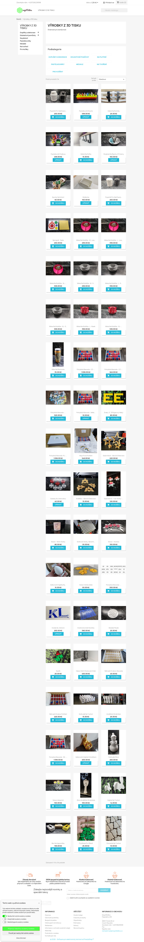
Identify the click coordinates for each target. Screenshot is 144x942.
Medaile (23, 44)
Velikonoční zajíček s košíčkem (86, 757)
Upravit (85, 117)
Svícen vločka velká (85, 585)
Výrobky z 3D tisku (46, 10)
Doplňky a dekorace (27, 33)
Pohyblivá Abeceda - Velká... (85, 412)
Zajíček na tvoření (113, 800)
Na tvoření (24, 46)
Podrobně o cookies (52, 933)
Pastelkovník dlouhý (86, 111)
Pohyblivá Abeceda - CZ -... (86, 369)
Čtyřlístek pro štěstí (86, 843)
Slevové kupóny (79, 928)
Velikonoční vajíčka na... (58, 585)
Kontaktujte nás (50, 936)
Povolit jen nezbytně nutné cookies (21, 933)
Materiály (48, 931)
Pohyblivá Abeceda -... (58, 412)
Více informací (21, 938)
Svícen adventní (58, 800)
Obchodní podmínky (52, 918)
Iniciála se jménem (58, 628)
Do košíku (58, 117)
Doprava (48, 915)
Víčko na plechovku (58, 369)
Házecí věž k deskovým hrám (86, 671)
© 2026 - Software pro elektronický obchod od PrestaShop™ (72, 939)
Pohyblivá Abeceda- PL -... (58, 456)
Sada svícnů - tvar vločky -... (113, 499)
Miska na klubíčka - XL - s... (58, 326)
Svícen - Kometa (113, 542)
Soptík (58, 671)
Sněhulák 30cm (113, 757)
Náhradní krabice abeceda (114, 671)
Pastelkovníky (25, 41)
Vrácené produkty (80, 918)
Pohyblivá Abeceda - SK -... (58, 757)
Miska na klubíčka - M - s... (86, 283)
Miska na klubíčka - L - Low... (113, 240)
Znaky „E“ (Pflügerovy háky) (113, 412)
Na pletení (24, 38)
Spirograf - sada (58, 240)
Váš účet (77, 911)
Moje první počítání (85, 456)
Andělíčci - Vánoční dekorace (86, 499)
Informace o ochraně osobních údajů (57, 928)
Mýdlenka (86, 197)
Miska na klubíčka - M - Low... (86, 240)
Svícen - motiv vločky (58, 542)
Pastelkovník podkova (58, 154)
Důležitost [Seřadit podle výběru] (112, 79)
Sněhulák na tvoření (86, 714)
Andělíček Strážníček (113, 714)
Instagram (45, 903)
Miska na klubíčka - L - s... (113, 283)
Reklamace (48, 925)
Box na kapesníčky (58, 843)
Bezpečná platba (50, 920)
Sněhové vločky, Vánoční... (86, 542)
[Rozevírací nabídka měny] (95, 2)
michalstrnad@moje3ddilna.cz (112, 931)
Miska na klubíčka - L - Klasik (86, 326)
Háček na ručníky (114, 111)
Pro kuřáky (24, 49)
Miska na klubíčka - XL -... (58, 283)
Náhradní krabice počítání (58, 714)
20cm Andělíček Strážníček (86, 800)
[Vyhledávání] (114, 10)
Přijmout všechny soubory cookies (21, 929)
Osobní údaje (78, 915)
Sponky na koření (58, 197)
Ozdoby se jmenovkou (58, 499)
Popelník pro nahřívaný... (58, 111)
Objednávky (78, 920)
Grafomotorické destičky (85, 628)
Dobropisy (77, 923)
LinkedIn (49, 903)
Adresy (76, 925)
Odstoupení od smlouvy (53, 923)
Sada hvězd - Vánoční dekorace (113, 456)
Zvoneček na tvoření (113, 843)
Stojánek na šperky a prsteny (114, 154)
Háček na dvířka (85, 154)
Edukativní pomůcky (28, 35)
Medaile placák (114, 628)
